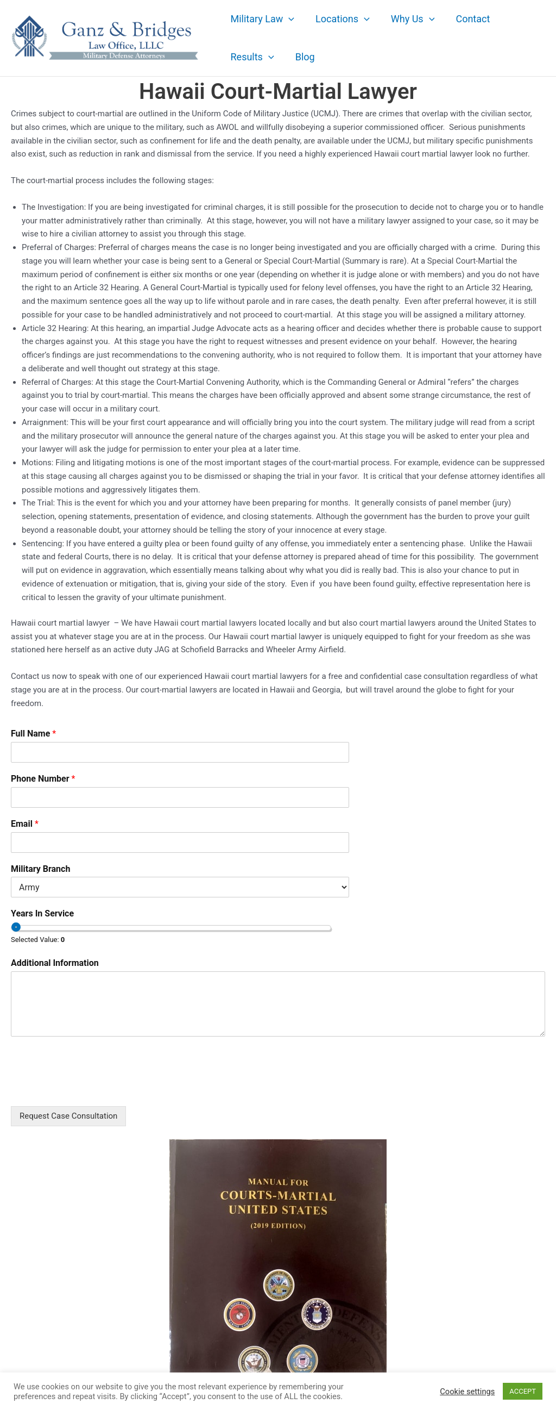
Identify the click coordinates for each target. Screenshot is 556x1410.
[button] (288, 19)
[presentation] (93, 1088)
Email (25, 824)
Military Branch (40, 869)
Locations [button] (340, 19)
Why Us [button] (409, 19)
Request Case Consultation (68, 1116)
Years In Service (42, 913)
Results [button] (251, 57)
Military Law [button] (262, 19)
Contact (467, 18)
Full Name (33, 733)
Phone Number (43, 778)
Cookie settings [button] (467, 1391)
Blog (302, 57)
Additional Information (55, 963)
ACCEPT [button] (522, 1391)
